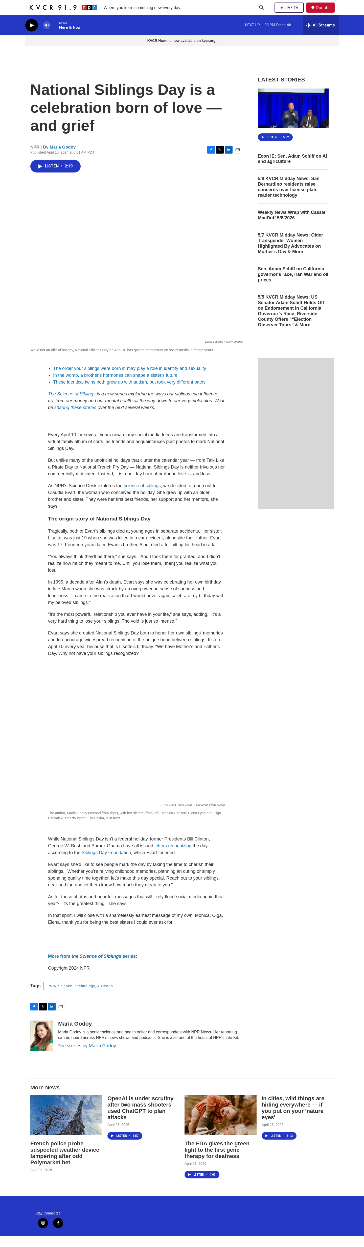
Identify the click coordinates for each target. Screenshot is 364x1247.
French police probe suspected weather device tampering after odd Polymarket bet (64, 1164)
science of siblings (142, 497)
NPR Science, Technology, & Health (81, 997)
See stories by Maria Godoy (87, 1057)
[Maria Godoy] (41, 1047)
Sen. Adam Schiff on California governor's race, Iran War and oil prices (293, 286)
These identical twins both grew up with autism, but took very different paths (129, 393)
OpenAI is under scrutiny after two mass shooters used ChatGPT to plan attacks (140, 1119)
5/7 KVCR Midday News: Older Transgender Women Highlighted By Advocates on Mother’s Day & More (290, 255)
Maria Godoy (63, 158)
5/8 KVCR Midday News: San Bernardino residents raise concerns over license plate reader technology (289, 198)
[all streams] (321, 36)
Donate (326, 13)
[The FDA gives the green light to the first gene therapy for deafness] (221, 1127)
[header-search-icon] (262, 13)
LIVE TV (291, 13)
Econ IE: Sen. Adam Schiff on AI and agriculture (292, 170)
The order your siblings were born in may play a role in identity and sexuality (129, 379)
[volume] (46, 36)
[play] (32, 37)
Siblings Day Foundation (106, 863)
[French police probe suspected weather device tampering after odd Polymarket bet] (66, 1127)
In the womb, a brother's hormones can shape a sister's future (115, 386)
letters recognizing (173, 857)
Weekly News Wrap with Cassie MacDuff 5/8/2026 (291, 226)
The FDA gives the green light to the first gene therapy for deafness (217, 1161)
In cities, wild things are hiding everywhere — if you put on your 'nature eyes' (293, 1119)
